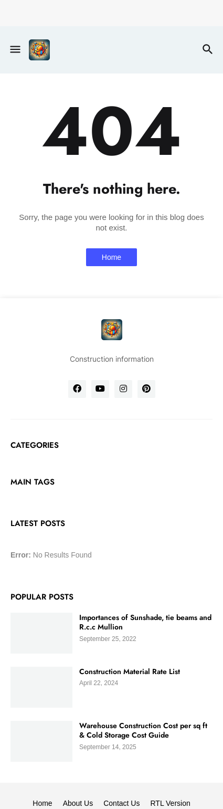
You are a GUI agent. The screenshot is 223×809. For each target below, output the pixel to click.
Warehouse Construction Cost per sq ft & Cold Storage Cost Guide (143, 730)
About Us (78, 803)
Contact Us (121, 803)
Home (111, 257)
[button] (14, 50)
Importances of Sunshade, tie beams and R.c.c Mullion (145, 622)
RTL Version (170, 803)
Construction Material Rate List (129, 671)
